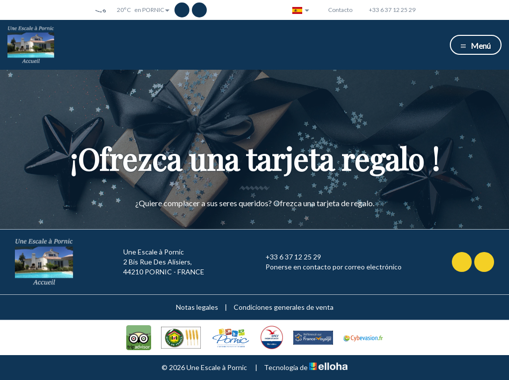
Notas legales (197, 307)
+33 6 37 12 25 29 (287, 257)
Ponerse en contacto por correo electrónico (328, 266)
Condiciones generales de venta (284, 307)
